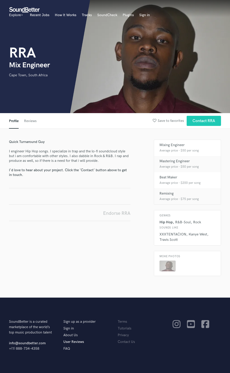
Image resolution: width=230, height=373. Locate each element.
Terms (122, 322)
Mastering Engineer (174, 161)
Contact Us (126, 342)
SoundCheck (107, 15)
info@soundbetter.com (27, 343)
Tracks (87, 15)
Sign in (144, 15)
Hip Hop (166, 222)
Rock (197, 222)
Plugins (128, 15)
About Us (70, 335)
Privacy (123, 335)
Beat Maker (168, 177)
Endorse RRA (116, 213)
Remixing (166, 193)
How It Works (65, 15)
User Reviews (73, 342)
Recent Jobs (39, 15)
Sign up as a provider (79, 322)
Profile (14, 121)
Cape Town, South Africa (28, 75)
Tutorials (124, 328)
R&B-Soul (183, 222)
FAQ (66, 349)
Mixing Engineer (172, 145)
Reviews (30, 121)
